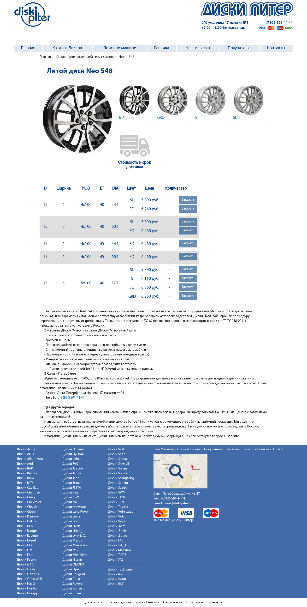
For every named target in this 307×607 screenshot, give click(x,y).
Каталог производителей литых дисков (84, 57)
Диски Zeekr (117, 531)
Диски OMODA (73, 564)
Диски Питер (95, 602)
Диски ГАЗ (115, 540)
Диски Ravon (72, 584)
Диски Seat (116, 454)
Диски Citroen (27, 512)
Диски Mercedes (74, 545)
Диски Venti (117, 579)
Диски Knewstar (74, 507)
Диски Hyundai (73, 454)
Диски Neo (116, 574)
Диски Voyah (117, 521)
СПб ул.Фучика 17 (224, 23)
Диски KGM (70, 497)
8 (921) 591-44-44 (72, 398)
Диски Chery (26, 497)
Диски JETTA (71, 488)
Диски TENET (117, 502)
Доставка (262, 449)
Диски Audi (25, 464)
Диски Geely (26, 569)
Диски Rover (71, 593)
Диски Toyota (118, 507)
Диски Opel (71, 569)
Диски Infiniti (72, 459)
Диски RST (116, 584)
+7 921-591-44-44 (279, 23)
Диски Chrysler (28, 507)
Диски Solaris (117, 468)
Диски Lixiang (72, 531)
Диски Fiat (24, 550)
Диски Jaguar (72, 473)
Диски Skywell (118, 464)
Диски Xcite (117, 526)
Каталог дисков (120, 602)
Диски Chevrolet (29, 502)
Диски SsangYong (121, 478)
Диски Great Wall (29, 579)
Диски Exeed (26, 540)
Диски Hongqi (27, 593)
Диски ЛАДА (117, 545)
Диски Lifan (70, 521)
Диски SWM (116, 492)
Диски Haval (26, 584)
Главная (28, 48)
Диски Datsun (27, 521)
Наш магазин (198, 48)
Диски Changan (28, 492)
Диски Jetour (72, 483)
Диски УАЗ (116, 560)
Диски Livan (71, 526)
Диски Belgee (27, 473)
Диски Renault (73, 588)
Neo (121, 57)
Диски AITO (25, 454)
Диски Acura (26, 449)
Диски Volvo (117, 516)
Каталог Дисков (67, 48)
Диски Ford (25, 555)
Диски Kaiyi (70, 492)
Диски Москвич (119, 550)
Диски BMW (26, 478)
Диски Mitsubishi (74, 555)
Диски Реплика (147, 602)
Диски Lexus (71, 516)
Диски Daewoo (28, 516)
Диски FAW (25, 545)
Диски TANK (117, 497)
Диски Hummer (73, 449)
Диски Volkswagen (122, 512)
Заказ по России (238, 449)
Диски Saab (116, 449)
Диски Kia (69, 502)
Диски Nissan (72, 560)
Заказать (188, 200)
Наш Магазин (163, 449)
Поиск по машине (119, 48)
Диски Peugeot (73, 574)
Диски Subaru (118, 483)
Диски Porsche (73, 579)
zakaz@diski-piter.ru (177, 503)
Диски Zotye (117, 536)
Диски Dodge (27, 531)
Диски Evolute (27, 536)
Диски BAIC (25, 468)
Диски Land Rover (75, 512)
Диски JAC (70, 464)
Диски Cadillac (27, 488)
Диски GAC (25, 564)
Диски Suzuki (117, 488)
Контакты (276, 48)
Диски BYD (25, 483)
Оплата (278, 449)
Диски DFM (25, 526)
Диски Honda (27, 588)
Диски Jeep (71, 478)
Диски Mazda (72, 540)
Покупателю (239, 48)
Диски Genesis (28, 574)
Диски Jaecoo (72, 468)
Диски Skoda (117, 459)
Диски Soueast (119, 473)
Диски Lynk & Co (74, 536)
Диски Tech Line (120, 569)
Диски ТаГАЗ (117, 555)
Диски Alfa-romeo (30, 459)
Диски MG (70, 550)
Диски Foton (26, 560)
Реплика (161, 48)
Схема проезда (188, 449)
